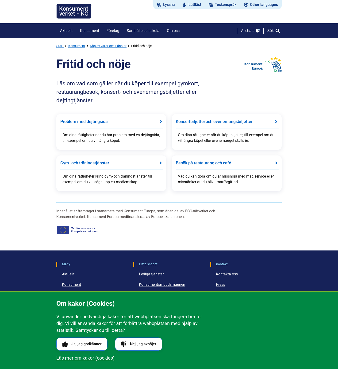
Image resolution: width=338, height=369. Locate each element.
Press (220, 284)
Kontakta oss (227, 274)
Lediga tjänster (151, 274)
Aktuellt (68, 274)
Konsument (76, 46)
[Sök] (273, 31)
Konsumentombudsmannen (162, 284)
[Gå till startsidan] (74, 11)
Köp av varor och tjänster (108, 46)
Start (60, 46)
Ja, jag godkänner (82, 344)
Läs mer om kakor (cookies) (85, 358)
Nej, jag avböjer (138, 344)
